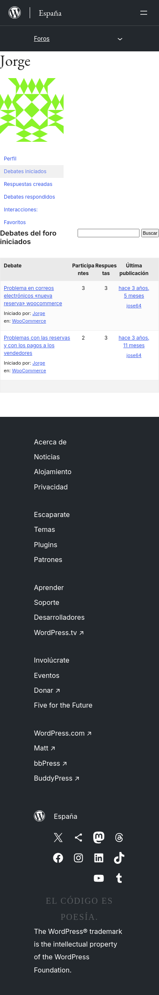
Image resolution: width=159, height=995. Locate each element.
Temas (44, 529)
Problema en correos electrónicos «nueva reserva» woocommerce (33, 295)
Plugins (45, 544)
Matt (45, 748)
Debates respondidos (29, 197)
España (65, 816)
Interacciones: (21, 209)
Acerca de (50, 442)
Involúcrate (52, 660)
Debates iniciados (25, 171)
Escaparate (52, 514)
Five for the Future (63, 705)
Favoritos (15, 222)
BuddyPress (57, 778)
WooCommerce (29, 321)
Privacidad (51, 487)
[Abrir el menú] (145, 12)
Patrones (48, 559)
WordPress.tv (59, 632)
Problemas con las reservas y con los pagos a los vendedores (37, 345)
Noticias (47, 457)
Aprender (49, 587)
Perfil (10, 158)
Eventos (46, 675)
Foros (42, 38)
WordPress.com (63, 733)
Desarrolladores (59, 617)
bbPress (50, 763)
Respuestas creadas (28, 184)
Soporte (46, 602)
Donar (47, 690)
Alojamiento (53, 471)
